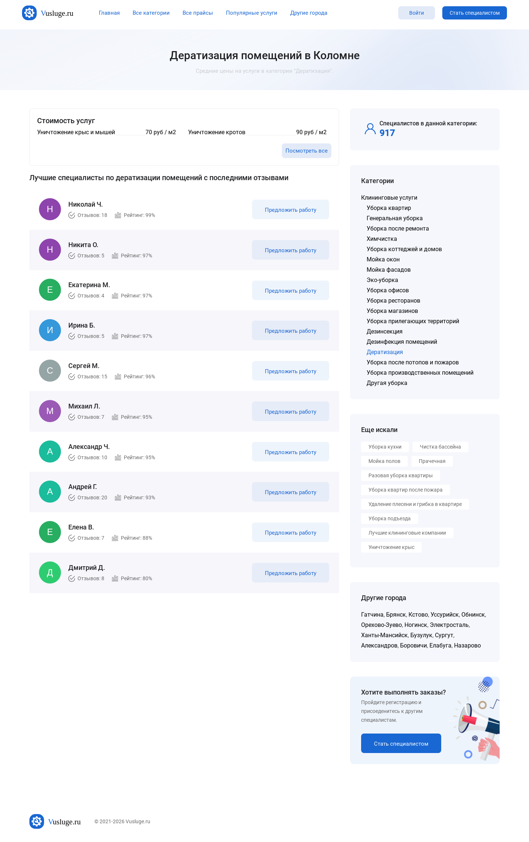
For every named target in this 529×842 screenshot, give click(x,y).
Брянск (396, 614)
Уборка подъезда (389, 518)
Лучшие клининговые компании (407, 533)
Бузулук (421, 635)
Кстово (418, 614)
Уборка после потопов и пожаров (413, 362)
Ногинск (415, 624)
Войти (416, 13)
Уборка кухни (385, 447)
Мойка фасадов (389, 269)
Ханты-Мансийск (384, 635)
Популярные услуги (251, 13)
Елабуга (440, 645)
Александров (379, 645)
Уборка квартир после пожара (405, 490)
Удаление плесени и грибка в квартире (415, 504)
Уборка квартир (389, 207)
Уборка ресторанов (393, 300)
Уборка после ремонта (398, 228)
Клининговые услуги (389, 197)
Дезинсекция (385, 331)
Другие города (308, 13)
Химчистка (382, 238)
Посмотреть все (306, 150)
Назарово (467, 645)
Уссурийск (445, 614)
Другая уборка (387, 382)
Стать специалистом (475, 13)
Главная (109, 13)
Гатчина (372, 614)
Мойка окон (383, 259)
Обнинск (473, 614)
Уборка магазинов (392, 310)
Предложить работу (289, 211)
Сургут (444, 635)
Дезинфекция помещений (402, 341)
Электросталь (449, 624)
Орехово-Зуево (381, 624)
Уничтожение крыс (391, 547)
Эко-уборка (382, 279)
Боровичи (413, 645)
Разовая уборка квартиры (400, 475)
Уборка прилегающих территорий (413, 321)
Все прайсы (198, 13)
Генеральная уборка (395, 218)
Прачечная (432, 461)
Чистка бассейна (440, 447)
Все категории (151, 13)
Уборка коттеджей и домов (404, 249)
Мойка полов (384, 461)
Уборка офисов (388, 290)
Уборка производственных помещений (420, 372)
